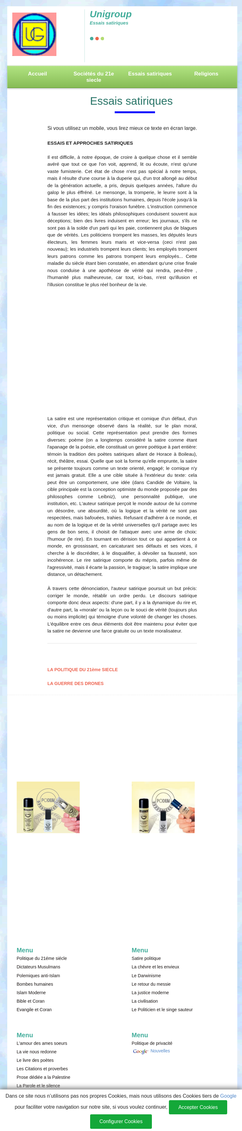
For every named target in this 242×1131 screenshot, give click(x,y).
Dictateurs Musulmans (38, 966)
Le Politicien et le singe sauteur (162, 1009)
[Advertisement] (122, 353)
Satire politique (146, 958)
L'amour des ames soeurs (42, 1043)
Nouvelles (159, 1050)
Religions (206, 74)
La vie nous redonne (37, 1051)
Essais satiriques (150, 74)
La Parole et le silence (38, 1085)
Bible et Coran (31, 1001)
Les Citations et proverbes (42, 1068)
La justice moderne (150, 992)
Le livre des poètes (35, 1060)
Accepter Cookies (198, 1107)
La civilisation (145, 1001)
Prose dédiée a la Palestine (43, 1077)
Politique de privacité (152, 1043)
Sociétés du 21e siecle (93, 77)
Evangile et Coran (34, 1009)
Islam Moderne (31, 992)
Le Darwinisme (146, 975)
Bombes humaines (35, 984)
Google (228, 1096)
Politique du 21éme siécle (42, 958)
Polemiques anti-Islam (38, 975)
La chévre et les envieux (155, 966)
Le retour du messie (151, 984)
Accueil (37, 74)
